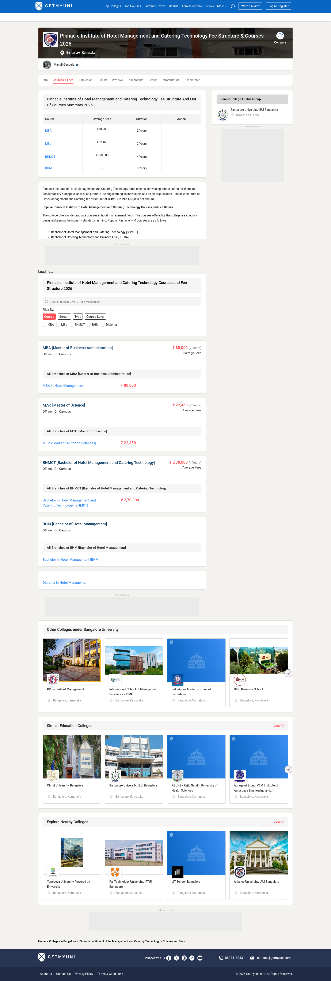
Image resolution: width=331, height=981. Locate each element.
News (210, 6)
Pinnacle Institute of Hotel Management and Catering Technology (119, 941)
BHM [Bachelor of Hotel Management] (75, 524)
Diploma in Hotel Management (65, 583)
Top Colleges (112, 6)
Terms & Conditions (110, 974)
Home (42, 941)
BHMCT (50, 156)
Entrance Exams (155, 6)
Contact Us (63, 974)
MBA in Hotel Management (63, 386)
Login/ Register (279, 6)
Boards (173, 6)
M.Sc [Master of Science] (64, 405)
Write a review (250, 6)
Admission (85, 80)
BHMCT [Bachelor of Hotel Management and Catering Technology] (99, 462)
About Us (46, 974)
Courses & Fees (63, 80)
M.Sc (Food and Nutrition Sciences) (69, 443)
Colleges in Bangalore (62, 941)
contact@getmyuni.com (274, 958)
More (222, 6)
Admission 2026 (192, 6)
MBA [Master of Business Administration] (78, 348)
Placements (136, 80)
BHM (48, 168)
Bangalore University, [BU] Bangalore (254, 109)
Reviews (117, 80)
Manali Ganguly (64, 64)
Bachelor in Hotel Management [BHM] (71, 560)
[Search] (233, 6)
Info (45, 80)
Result (152, 80)
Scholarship (192, 80)
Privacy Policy (84, 974)
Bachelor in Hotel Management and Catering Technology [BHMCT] (69, 502)
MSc (48, 143)
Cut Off (102, 80)
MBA (48, 130)
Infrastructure (170, 80)
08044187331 (235, 958)
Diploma (111, 324)
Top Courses (133, 6)
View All (279, 725)
